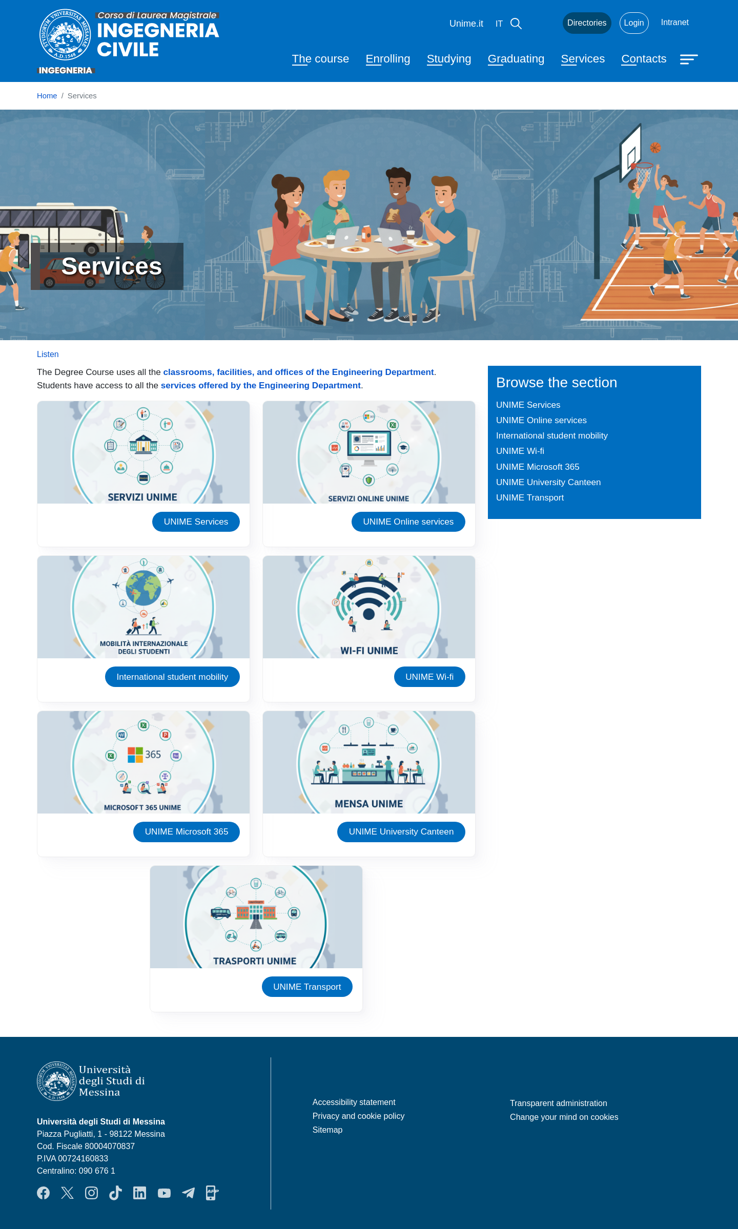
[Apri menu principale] (690, 58)
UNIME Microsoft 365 (187, 831)
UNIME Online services (408, 521)
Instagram (91, 1193)
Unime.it (466, 23)
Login (634, 22)
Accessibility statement (354, 1102)
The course (321, 58)
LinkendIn (139, 1193)
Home (47, 96)
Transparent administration (558, 1103)
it (499, 23)
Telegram (188, 1193)
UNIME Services (196, 521)
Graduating (516, 58)
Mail (542, 23)
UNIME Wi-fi (429, 677)
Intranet (675, 22)
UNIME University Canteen (401, 831)
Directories (586, 22)
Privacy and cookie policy (359, 1116)
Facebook (43, 1193)
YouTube (164, 1193)
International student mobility (172, 677)
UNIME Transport (307, 987)
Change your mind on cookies (564, 1117)
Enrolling (388, 58)
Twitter (67, 1193)
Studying (449, 58)
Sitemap (328, 1130)
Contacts (643, 58)
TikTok (115, 1193)
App (212, 1193)
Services (583, 58)
